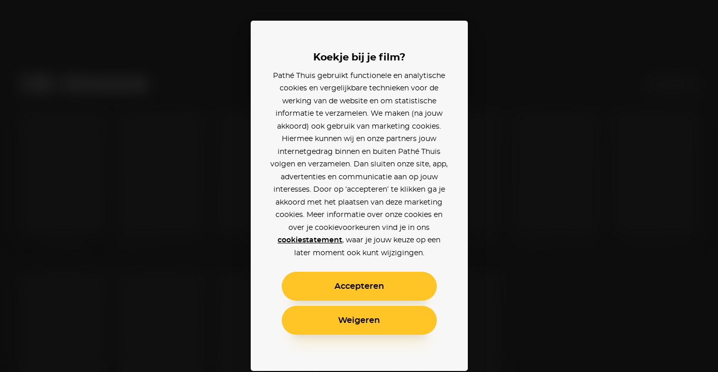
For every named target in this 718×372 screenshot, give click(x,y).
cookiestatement (310, 240)
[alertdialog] (359, 186)
